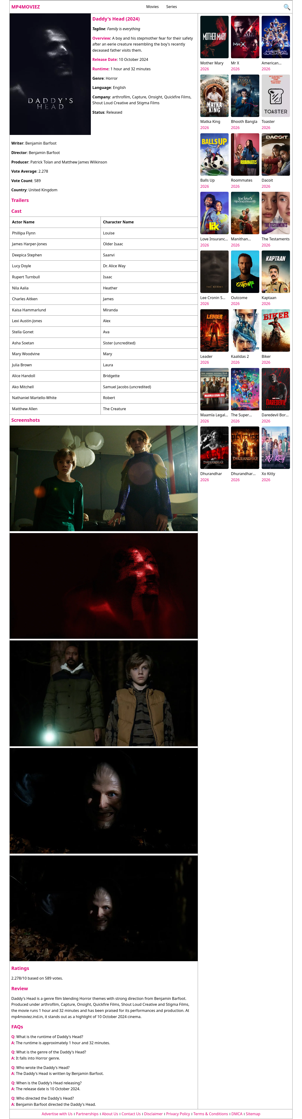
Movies (152, 6)
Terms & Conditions (210, 1113)
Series (171, 6)
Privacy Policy (178, 1113)
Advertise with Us (57, 1113)
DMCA (237, 1113)
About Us (110, 1113)
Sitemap (253, 1113)
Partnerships (87, 1113)
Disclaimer (153, 1113)
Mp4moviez (25, 7)
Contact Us (131, 1113)
